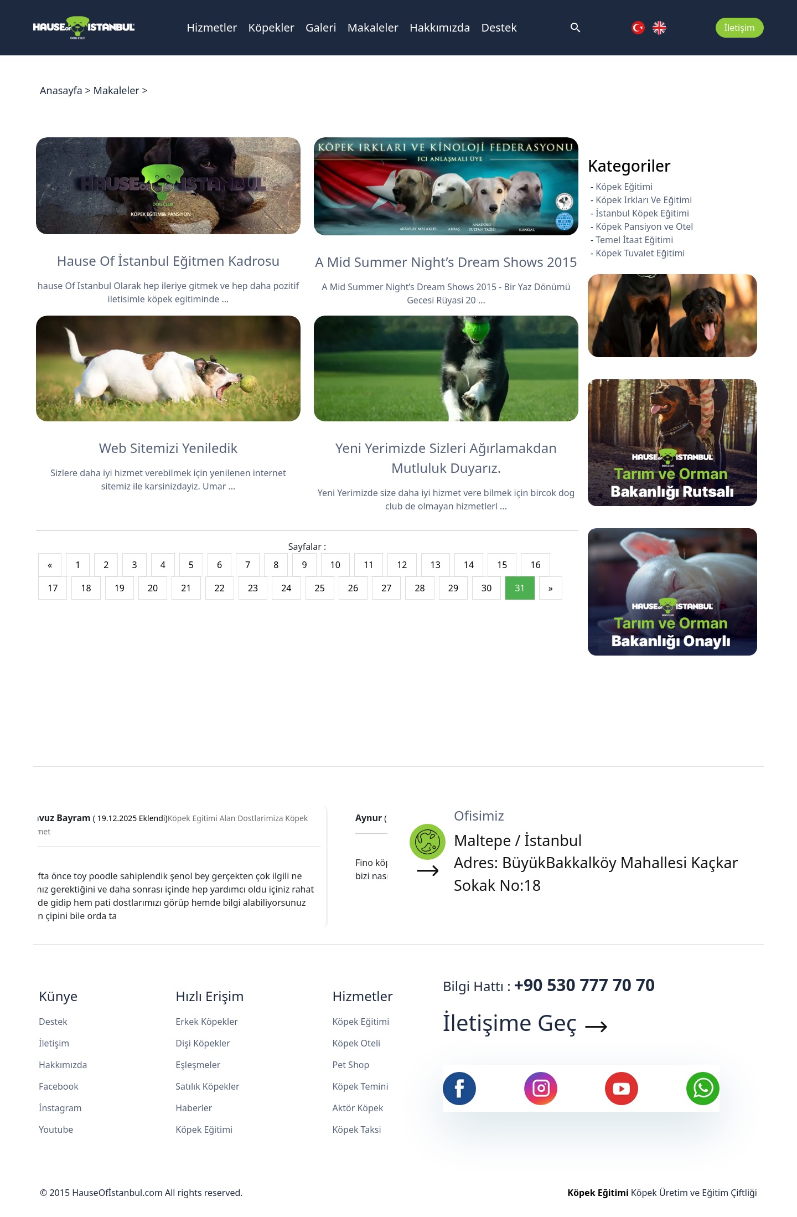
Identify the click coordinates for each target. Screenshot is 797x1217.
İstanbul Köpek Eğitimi (642, 213)
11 (369, 565)
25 (320, 588)
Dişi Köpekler (202, 1043)
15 (502, 565)
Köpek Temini (360, 1086)
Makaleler (373, 27)
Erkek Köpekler (206, 1021)
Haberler (193, 1108)
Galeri (321, 27)
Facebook (59, 1086)
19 (120, 588)
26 (353, 588)
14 (469, 565)
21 (186, 588)
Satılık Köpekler (207, 1086)
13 (436, 565)
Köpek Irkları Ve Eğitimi (644, 200)
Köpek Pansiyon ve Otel (644, 226)
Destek (499, 27)
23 (253, 588)
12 (402, 565)
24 (286, 588)
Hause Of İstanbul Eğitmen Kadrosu (168, 260)
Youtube (56, 1129)
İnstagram (60, 1108)
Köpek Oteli (356, 1043)
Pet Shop (350, 1065)
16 (535, 565)
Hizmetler (212, 27)
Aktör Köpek (357, 1108)
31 (520, 588)
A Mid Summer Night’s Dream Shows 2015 (446, 261)
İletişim (739, 28)
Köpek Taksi (356, 1129)
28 (420, 588)
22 (220, 588)
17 (53, 588)
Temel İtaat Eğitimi (634, 240)
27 (386, 588)
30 (486, 588)
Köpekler (271, 27)
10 (335, 565)
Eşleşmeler (197, 1065)
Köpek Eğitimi (624, 187)
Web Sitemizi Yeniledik (168, 448)
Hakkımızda (440, 27)
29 (453, 588)
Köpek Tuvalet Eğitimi (640, 253)
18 (86, 588)
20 (153, 588)
